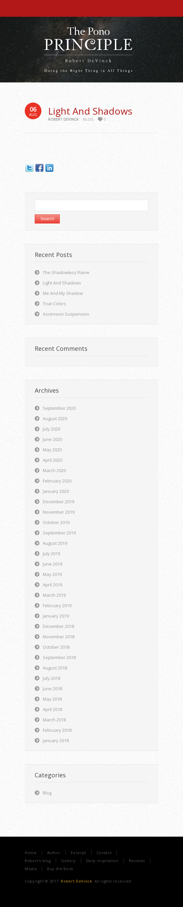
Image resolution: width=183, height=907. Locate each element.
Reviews (137, 860)
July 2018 (51, 678)
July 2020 (51, 429)
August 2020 (55, 418)
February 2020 (57, 481)
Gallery (68, 860)
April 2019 (52, 585)
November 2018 (58, 637)
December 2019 (58, 502)
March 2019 (54, 595)
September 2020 (59, 408)
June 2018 (52, 689)
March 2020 (54, 470)
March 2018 (54, 720)
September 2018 (59, 657)
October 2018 (56, 647)
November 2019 (58, 512)
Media (31, 868)
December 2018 (58, 626)
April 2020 (52, 460)
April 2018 (52, 709)
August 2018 (55, 668)
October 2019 (56, 522)
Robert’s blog (38, 860)
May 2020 (52, 450)
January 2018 (56, 740)
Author (54, 852)
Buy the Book (60, 868)
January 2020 (56, 491)
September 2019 (59, 533)
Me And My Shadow (63, 293)
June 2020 (52, 439)
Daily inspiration (102, 860)
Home (31, 852)
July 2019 (51, 553)
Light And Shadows (90, 111)
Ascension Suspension (66, 314)
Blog (88, 119)
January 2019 (56, 616)
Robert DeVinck (76, 881)
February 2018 (57, 730)
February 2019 (57, 605)
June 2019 (52, 564)
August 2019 (55, 543)
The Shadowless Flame (66, 272)
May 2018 (52, 699)
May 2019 (52, 574)
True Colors (54, 304)
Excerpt (78, 852)
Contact (104, 852)
